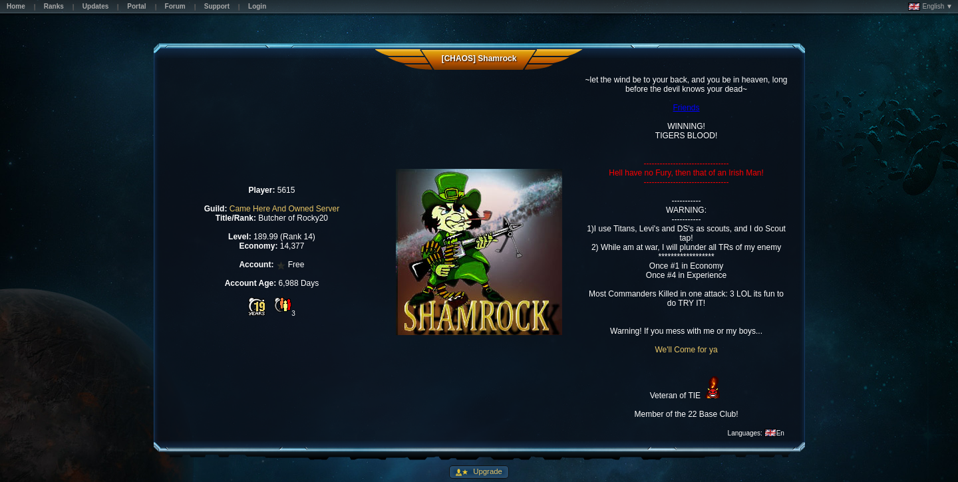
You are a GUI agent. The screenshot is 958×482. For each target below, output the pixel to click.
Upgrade (486, 471)
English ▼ (930, 7)
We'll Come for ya (686, 349)
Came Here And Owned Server (284, 208)
